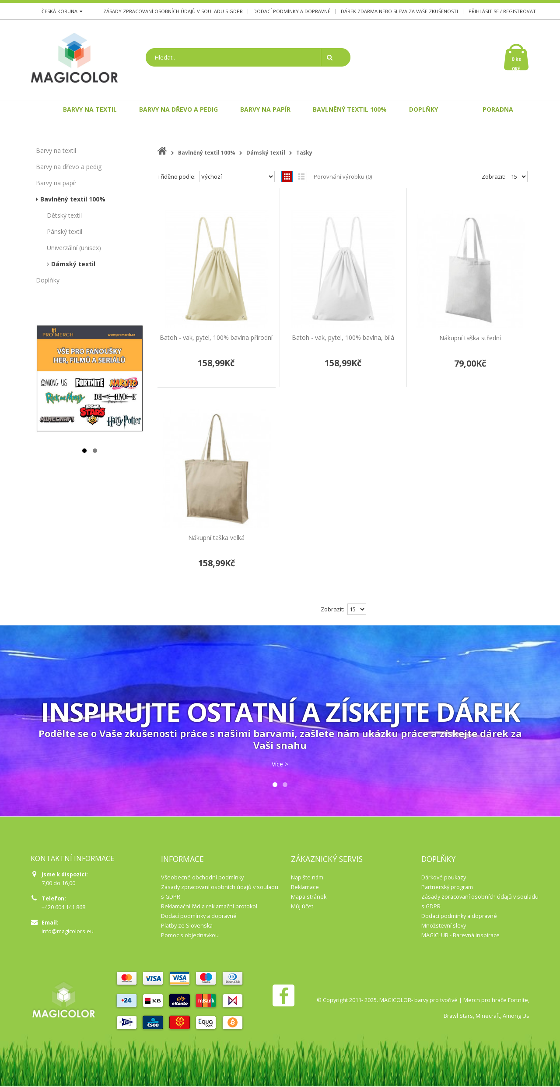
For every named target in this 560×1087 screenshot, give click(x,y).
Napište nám (307, 877)
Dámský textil (73, 264)
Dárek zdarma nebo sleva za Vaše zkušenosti (399, 11)
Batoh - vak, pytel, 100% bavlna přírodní (216, 337)
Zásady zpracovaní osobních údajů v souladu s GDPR (173, 11)
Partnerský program (447, 887)
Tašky (304, 152)
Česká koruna (62, 11)
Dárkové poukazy (443, 877)
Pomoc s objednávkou (190, 935)
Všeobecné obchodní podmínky (202, 877)
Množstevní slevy (443, 925)
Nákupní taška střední (470, 338)
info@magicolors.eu (68, 931)
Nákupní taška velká (216, 537)
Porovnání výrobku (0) (343, 176)
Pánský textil (64, 231)
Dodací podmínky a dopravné (291, 11)
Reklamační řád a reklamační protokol (209, 906)
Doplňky (48, 280)
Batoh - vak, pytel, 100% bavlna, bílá (343, 337)
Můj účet (302, 906)
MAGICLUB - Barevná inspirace (460, 935)
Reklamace (305, 887)
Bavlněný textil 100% (72, 199)
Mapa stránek (308, 896)
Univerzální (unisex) (74, 248)
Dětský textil (64, 215)
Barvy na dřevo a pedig (69, 166)
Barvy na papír (56, 183)
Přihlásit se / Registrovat (502, 11)
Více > (280, 764)
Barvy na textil (56, 150)
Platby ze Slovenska (187, 925)
